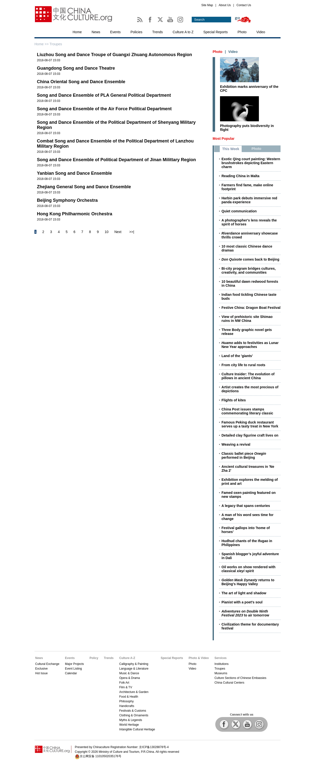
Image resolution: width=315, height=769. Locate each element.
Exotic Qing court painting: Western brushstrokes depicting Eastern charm (250, 163)
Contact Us (243, 5)
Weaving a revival (235, 444)
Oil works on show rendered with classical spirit (248, 569)
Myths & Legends (130, 720)
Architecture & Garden (133, 692)
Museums (220, 673)
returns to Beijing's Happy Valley (247, 582)
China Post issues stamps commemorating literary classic (247, 411)
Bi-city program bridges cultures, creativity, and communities (248, 270)
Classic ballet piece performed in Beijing (243, 455)
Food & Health (128, 696)
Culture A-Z (127, 658)
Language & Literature (133, 668)
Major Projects (74, 664)
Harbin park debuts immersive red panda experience (249, 200)
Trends (157, 32)
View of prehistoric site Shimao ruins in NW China (246, 319)
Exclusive (41, 668)
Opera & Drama (129, 678)
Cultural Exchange (47, 664)
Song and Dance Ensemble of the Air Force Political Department (104, 108)
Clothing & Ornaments (133, 715)
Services (220, 658)
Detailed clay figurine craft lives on (249, 435)
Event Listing (73, 668)
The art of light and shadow (243, 593)
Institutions (221, 664)
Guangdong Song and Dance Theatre (76, 68)
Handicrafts (126, 706)
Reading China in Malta (240, 176)
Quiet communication (239, 211)
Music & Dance (129, 673)
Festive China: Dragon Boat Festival (251, 308)
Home (77, 32)
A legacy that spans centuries (245, 506)
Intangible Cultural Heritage (137, 729)
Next (118, 232)
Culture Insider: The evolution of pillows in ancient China (247, 376)
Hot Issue (41, 673)
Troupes (219, 668)
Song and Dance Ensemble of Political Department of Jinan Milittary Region (116, 159)
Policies (136, 32)
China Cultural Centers (229, 682)
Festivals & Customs (132, 710)
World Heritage (129, 724)
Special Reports (215, 32)
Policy (94, 658)
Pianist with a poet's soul (242, 602)
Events (115, 32)
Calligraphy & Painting (133, 664)
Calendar (71, 673)
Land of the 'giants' (237, 356)
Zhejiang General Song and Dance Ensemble (84, 186)
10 (107, 232)
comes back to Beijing (250, 259)
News (96, 32)
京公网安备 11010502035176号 (100, 756)
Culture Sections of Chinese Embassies (240, 678)
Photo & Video (199, 658)
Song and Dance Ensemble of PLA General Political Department (104, 95)
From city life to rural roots (243, 365)
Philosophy (126, 701)
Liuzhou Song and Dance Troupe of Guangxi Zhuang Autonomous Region (114, 54)
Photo (242, 32)
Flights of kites (233, 400)
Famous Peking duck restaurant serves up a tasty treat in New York (249, 424)
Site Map (207, 5)
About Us (225, 5)
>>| (131, 232)
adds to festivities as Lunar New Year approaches (250, 345)
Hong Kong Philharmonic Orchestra (74, 213)
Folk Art (124, 682)
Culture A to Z (183, 32)
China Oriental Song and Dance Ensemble (81, 81)
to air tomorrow (245, 613)
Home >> (41, 44)
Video (260, 32)
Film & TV (125, 687)
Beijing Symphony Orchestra (67, 200)
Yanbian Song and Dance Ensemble (74, 173)
